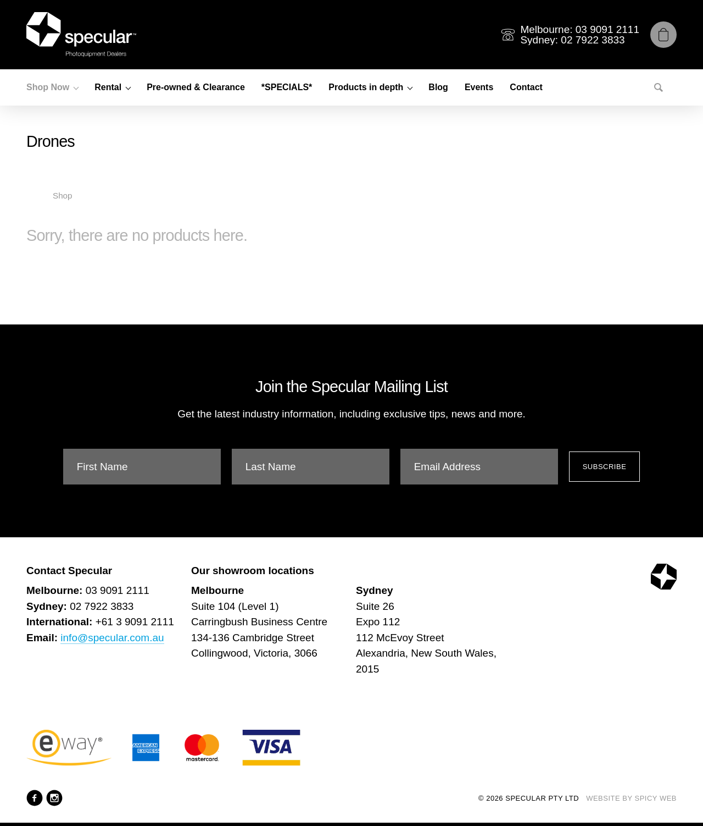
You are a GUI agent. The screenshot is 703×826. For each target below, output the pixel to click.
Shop (62, 195)
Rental (107, 87)
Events (479, 87)
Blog (438, 87)
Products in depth (365, 87)
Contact (526, 87)
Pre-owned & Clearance (196, 87)
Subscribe (605, 466)
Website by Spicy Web (631, 798)
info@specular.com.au (112, 637)
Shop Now (47, 87)
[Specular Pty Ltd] (81, 34)
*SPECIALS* (286, 87)
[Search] (658, 87)
